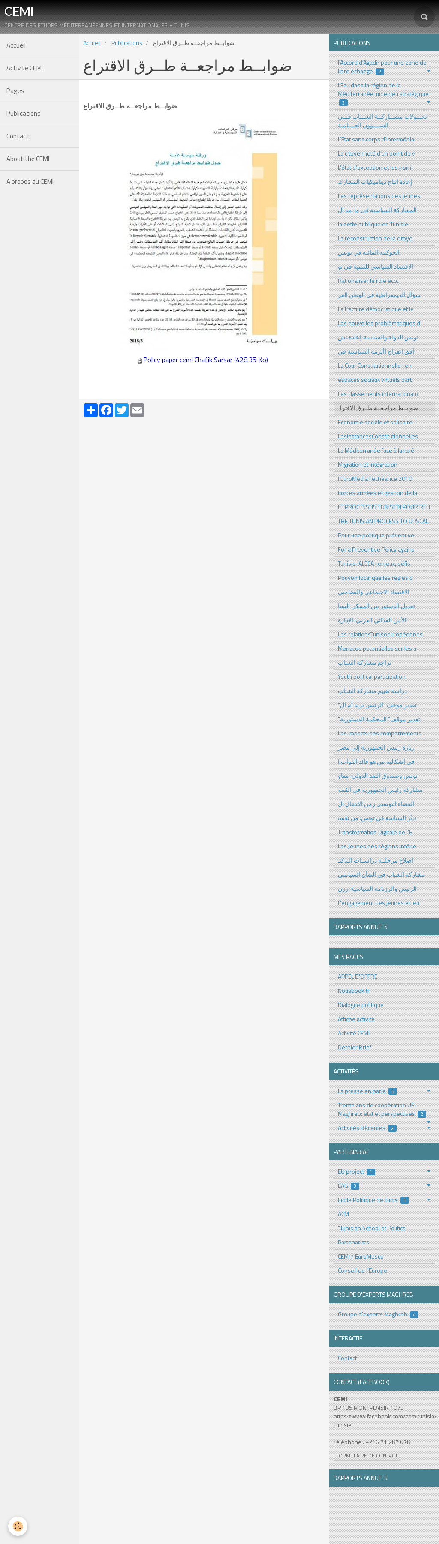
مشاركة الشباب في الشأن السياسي (381, 874)
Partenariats (353, 1242)
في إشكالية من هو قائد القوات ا (376, 761)
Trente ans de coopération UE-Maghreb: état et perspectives (382, 1109)
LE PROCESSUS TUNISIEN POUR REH (384, 506)
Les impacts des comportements (379, 733)
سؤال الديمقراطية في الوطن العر (379, 294)
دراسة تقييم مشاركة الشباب (372, 690)
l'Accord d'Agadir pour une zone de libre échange (382, 66)
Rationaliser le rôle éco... (369, 280)
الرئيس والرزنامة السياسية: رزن (377, 888)
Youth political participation (372, 676)
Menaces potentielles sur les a (377, 648)
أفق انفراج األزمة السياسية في (376, 351)
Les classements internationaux (378, 393)
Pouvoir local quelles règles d (375, 577)
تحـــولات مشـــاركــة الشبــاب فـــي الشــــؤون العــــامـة (382, 120)
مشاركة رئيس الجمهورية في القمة (380, 789)
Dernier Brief (354, 1047)
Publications (23, 113)
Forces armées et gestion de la (377, 492)
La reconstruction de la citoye (375, 238)
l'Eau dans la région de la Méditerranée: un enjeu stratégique (383, 94)
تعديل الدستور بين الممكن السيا (376, 605)
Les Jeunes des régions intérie (377, 846)
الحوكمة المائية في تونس (369, 252)
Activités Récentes (367, 1127)
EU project (357, 1171)
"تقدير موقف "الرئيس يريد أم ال (377, 704)
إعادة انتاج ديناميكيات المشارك (375, 181)
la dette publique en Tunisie (373, 223)
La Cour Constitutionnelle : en (375, 365)
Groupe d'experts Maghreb (378, 1314)
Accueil (16, 45)
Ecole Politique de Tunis (373, 1199)
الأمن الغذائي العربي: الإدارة (372, 619)
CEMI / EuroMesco (361, 1256)
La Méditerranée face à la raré (376, 450)
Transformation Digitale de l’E (375, 831)
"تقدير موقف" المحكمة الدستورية (379, 718)
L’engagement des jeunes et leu (378, 902)
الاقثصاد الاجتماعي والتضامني (373, 591)
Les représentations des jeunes (379, 195)
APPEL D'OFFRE (357, 976)
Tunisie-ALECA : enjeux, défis (374, 563)
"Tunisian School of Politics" (373, 1227)
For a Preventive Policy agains (376, 549)
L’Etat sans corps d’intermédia (376, 139)
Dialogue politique (361, 1004)
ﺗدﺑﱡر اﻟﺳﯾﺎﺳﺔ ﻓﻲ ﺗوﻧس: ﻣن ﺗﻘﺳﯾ (377, 817)
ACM (343, 1213)
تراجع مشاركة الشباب (364, 662)
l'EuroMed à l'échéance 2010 (375, 478)
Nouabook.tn (354, 990)
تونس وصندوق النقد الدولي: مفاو (378, 775)
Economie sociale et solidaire (375, 421)
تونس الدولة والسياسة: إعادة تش (378, 337)
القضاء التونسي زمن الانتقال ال (376, 803)
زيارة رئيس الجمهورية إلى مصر (376, 747)
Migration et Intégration (367, 464)
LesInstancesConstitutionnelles (378, 436)
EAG (349, 1185)
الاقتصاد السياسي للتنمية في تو (375, 266)
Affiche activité (356, 1018)
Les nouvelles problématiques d (379, 322)
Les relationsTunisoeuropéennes (380, 634)
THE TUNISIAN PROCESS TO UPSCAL (383, 520)
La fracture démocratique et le (376, 308)
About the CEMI (27, 159)
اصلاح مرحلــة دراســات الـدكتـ (375, 860)
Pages (15, 91)
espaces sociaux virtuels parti (375, 379)
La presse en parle (367, 1090)
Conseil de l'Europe (362, 1270)
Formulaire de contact (367, 1456)
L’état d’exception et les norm (375, 167)
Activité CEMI (24, 68)
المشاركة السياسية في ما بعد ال (377, 209)
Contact (17, 136)
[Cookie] (18, 1526)
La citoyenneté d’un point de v (376, 153)
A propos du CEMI (30, 181)
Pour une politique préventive (376, 535)
